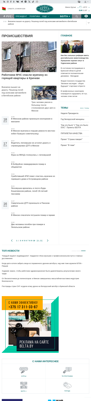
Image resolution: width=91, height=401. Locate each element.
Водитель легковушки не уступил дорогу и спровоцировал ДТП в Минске (30, 144)
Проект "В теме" (68, 145)
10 (34, 241)
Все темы (84, 108)
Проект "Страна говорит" (72, 139)
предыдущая (11, 240)
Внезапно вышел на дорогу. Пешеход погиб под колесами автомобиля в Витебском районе (14, 91)
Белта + (65, 16)
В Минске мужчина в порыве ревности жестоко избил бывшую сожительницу (33, 132)
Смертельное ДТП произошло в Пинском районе (30, 204)
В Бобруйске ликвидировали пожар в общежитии (28, 165)
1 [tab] (74, 250)
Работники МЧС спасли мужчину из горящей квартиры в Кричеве (25, 76)
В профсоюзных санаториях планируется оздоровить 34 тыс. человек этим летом (74, 93)
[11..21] (39, 241)
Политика (35, 16)
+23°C (83, 7)
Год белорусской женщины (72, 119)
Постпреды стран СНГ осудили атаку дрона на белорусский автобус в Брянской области (38, 286)
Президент (21, 16)
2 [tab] (78, 250)
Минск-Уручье (70, 7)
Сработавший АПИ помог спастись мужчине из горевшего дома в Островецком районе (33, 177)
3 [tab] (83, 250)
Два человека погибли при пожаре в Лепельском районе (28, 225)
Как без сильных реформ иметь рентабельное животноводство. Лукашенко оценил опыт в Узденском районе (75, 59)
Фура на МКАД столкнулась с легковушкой (31, 155)
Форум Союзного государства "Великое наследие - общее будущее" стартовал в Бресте (73, 83)
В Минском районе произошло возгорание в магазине (31, 120)
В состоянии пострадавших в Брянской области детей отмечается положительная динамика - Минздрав (73, 72)
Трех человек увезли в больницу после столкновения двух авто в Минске (43, 106)
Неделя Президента (69, 113)
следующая (47, 240)
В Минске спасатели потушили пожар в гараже (33, 215)
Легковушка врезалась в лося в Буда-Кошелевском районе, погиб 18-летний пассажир (29, 191)
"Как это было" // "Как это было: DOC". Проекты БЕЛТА (74, 126)
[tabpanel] (44, 271)
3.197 (83, 10)
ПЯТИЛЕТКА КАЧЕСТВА (71, 133)
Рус (9, 16)
